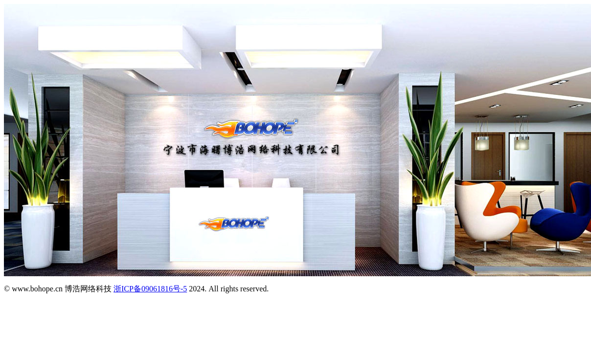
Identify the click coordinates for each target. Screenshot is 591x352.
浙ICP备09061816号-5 (150, 289)
